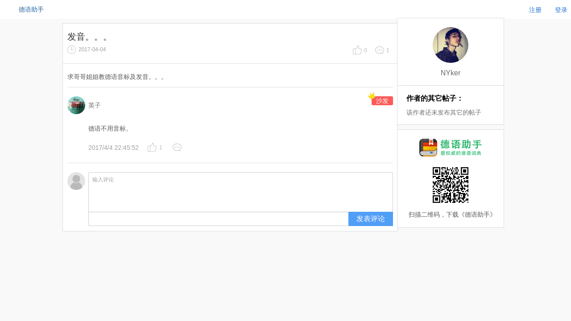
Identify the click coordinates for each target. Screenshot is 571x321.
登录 (561, 9)
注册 (535, 9)
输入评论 (240, 192)
